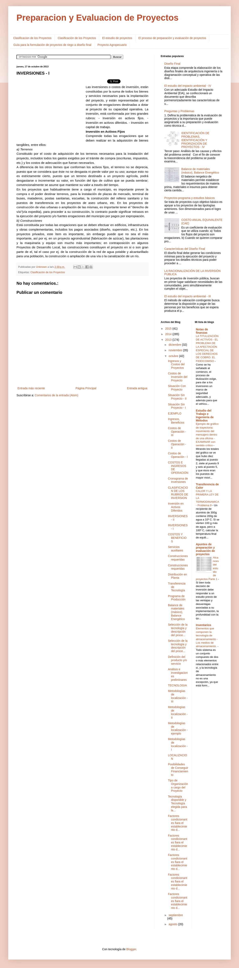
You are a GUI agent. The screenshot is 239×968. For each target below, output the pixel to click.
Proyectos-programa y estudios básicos (189, 198)
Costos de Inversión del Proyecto (177, 377)
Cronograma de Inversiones (178, 480)
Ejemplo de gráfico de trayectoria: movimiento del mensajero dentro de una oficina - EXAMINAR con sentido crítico (207, 434)
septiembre (176, 915)
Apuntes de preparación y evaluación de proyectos (205, 549)
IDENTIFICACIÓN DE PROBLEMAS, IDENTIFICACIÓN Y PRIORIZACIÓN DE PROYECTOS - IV (195, 140)
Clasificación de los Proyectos (77, 38)
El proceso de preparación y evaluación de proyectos (172, 38)
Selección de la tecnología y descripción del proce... (177, 630)
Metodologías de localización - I (178, 744)
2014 (168, 334)
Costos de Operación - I (178, 455)
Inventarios (203, 625)
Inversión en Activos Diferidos (176, 507)
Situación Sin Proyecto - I (177, 406)
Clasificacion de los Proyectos (32, 38)
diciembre (175, 344)
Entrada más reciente (31, 388)
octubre (174, 356)
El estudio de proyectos (117, 38)
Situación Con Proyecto (177, 387)
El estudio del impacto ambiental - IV (187, 85)
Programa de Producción (176, 597)
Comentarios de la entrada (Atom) (56, 395)
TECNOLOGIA (177, 685)
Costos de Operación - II (177, 444)
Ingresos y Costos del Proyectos (176, 364)
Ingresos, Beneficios (176, 420)
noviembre (176, 350)
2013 (168, 339)
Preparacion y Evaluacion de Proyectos (97, 18)
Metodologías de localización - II (178, 712)
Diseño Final (172, 63)
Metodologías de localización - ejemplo (178, 728)
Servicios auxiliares (175, 548)
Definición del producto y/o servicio (177, 660)
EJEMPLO (174, 413)
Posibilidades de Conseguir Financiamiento (178, 769)
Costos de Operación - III (177, 431)
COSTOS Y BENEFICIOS (177, 538)
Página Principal (86, 388)
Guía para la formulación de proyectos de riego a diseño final (52, 44)
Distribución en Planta (177, 576)
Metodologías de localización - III (178, 696)
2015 (168, 328)
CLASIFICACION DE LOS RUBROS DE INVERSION (178, 493)
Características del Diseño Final (184, 248)
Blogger (131, 949)
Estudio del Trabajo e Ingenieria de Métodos (205, 415)
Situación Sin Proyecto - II (177, 396)
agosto (173, 924)
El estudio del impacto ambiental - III (187, 296)
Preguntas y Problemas (179, 111)
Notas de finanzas (202, 331)
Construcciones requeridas (178, 557)
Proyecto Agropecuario (112, 44)
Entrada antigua (137, 388)
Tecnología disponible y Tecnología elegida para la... (177, 803)
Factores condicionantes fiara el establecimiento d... (177, 822)
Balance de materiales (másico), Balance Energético (200, 170)
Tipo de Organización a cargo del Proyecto (178, 785)
